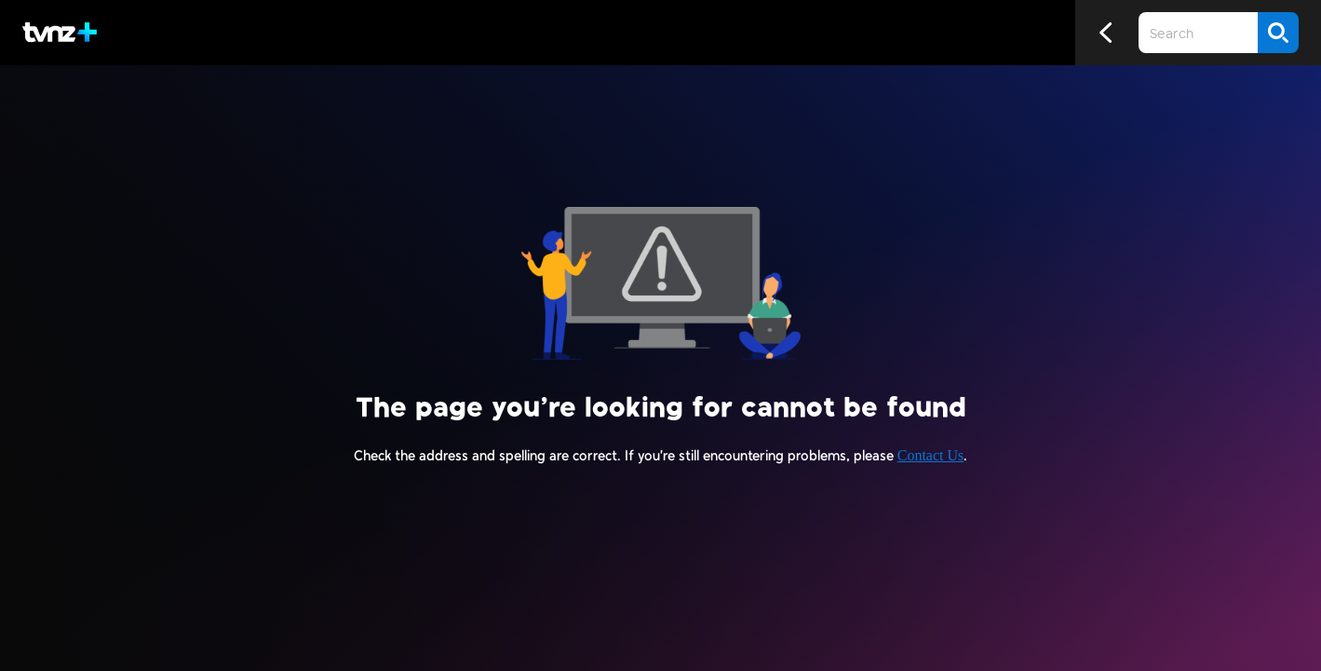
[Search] (1278, 32)
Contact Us (930, 455)
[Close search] (981, 32)
